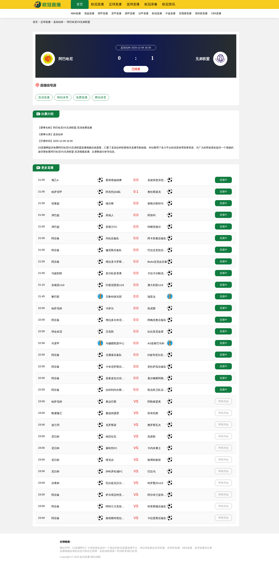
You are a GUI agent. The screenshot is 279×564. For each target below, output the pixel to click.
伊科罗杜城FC (114, 471)
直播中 (223, 179)
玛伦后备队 (112, 238)
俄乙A (55, 180)
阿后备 (55, 238)
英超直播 (89, 13)
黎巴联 (55, 296)
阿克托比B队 (113, 191)
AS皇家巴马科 (156, 343)
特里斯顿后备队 (157, 506)
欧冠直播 (97, 4)
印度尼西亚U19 (115, 285)
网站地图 (96, 556)
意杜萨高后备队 (157, 366)
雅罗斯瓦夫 (154, 424)
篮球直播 (133, 4)
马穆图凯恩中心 (115, 343)
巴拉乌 (152, 471)
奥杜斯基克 (154, 191)
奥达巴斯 (111, 401)
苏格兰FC (111, 226)
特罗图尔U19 (155, 483)
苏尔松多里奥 (114, 273)
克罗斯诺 (111, 424)
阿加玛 (152, 215)
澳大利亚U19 (155, 285)
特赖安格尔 (154, 226)
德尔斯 (110, 203)
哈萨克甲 (56, 191)
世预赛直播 (185, 13)
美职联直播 (201, 13)
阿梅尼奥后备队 (157, 319)
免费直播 (81, 97)
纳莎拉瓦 (111, 436)
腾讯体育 (100, 97)
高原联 (152, 436)
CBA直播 (216, 13)
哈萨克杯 (56, 308)
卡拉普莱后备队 (157, 518)
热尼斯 (152, 308)
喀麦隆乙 (56, 413)
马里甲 (55, 343)
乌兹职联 (56, 273)
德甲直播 (130, 13)
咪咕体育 (63, 97)
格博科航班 (154, 459)
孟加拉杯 (58, 21)
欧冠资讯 (168, 4)
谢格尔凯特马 (156, 203)
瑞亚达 (152, 296)
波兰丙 (55, 424)
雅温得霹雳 (112, 413)
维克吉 (110, 459)
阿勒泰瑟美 (154, 401)
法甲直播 (143, 13)
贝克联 (110, 331)
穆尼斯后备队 (114, 250)
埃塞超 (55, 203)
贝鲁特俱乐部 (114, 296)
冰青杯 (55, 483)
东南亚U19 (57, 285)
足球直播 (115, 4)
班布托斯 (153, 413)
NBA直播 (76, 13)
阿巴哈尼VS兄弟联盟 (78, 21)
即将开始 (223, 401)
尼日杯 (55, 436)
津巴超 (55, 215)
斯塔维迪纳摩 (114, 180)
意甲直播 (116, 13)
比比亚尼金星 (156, 331)
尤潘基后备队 (114, 354)
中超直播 (170, 13)
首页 (80, 4)
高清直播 (44, 97)
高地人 (110, 215)
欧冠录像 (150, 4)
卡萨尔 (110, 308)
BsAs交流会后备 (157, 261)
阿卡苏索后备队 (157, 238)
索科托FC (111, 448)
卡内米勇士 (154, 448)
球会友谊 (56, 331)
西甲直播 (103, 13)
